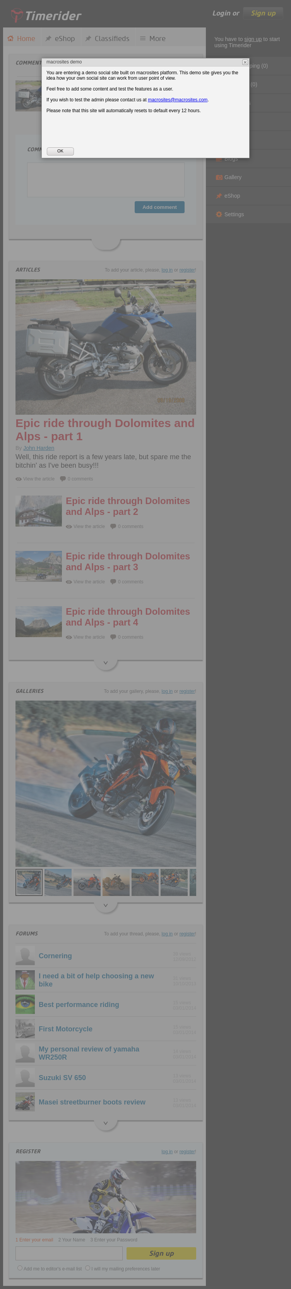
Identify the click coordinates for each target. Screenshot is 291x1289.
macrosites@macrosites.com (177, 100)
